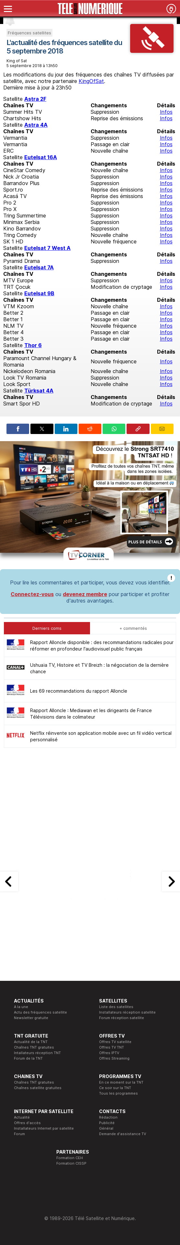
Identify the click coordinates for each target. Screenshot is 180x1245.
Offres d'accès (27, 1123)
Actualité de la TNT (31, 1041)
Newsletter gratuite (31, 1018)
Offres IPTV (109, 1053)
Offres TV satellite (115, 1041)
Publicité (107, 1123)
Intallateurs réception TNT (37, 1053)
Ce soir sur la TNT (115, 1088)
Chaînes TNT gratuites (34, 1047)
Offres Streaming (114, 1058)
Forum (19, 1134)
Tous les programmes (118, 1093)
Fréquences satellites (29, 32)
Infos (166, 112)
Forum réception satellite (121, 1018)
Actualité (22, 1117)
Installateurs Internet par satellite (44, 1128)
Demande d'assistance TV (122, 1134)
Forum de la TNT (28, 1058)
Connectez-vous (32, 594)
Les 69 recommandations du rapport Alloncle (78, 691)
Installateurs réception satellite (127, 1012)
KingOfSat (91, 81)
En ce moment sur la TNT (121, 1082)
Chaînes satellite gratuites (38, 1088)
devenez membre (85, 594)
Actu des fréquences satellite (40, 1012)
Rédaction (108, 1117)
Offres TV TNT (111, 1047)
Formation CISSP (71, 1163)
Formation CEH (69, 1158)
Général (106, 1128)
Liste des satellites (116, 1006)
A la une (21, 1006)
